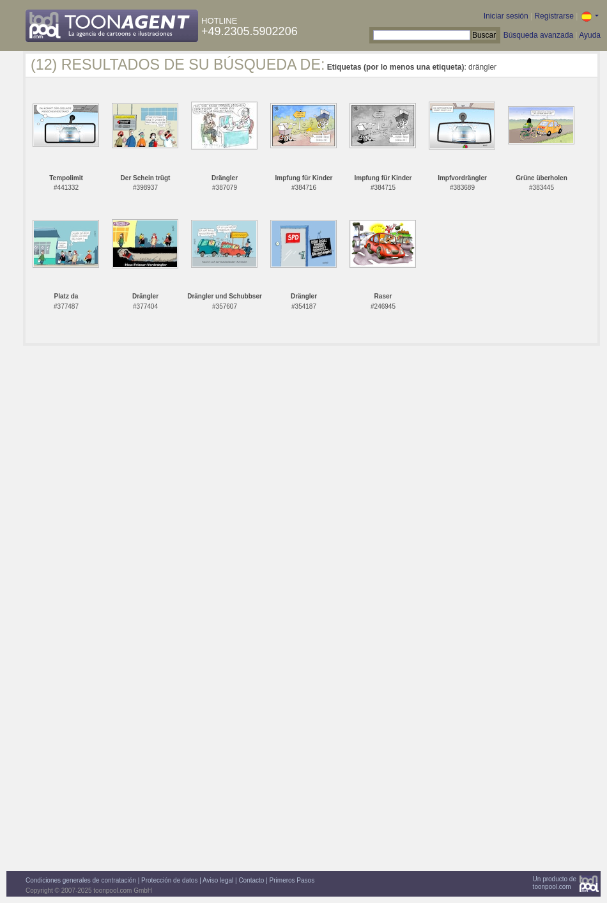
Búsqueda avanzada (538, 35)
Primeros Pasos (292, 880)
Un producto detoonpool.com (554, 883)
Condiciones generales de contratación (81, 880)
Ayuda (590, 35)
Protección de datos (169, 880)
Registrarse (553, 16)
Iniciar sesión (506, 16)
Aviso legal (218, 880)
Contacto (251, 880)
